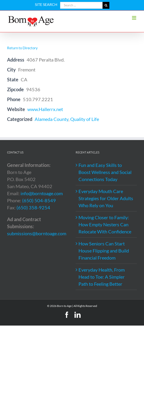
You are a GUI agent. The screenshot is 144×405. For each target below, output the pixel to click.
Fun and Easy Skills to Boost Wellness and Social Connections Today (105, 172)
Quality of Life (84, 119)
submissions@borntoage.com (36, 233)
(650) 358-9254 (33, 207)
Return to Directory (22, 48)
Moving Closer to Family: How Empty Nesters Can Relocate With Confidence (104, 224)
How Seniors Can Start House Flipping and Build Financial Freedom (103, 250)
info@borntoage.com (42, 193)
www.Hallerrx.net (45, 109)
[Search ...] (81, 5)
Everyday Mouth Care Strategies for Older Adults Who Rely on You (105, 198)
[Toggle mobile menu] (134, 17)
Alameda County (51, 119)
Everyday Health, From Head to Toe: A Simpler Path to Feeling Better (101, 277)
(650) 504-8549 (39, 200)
